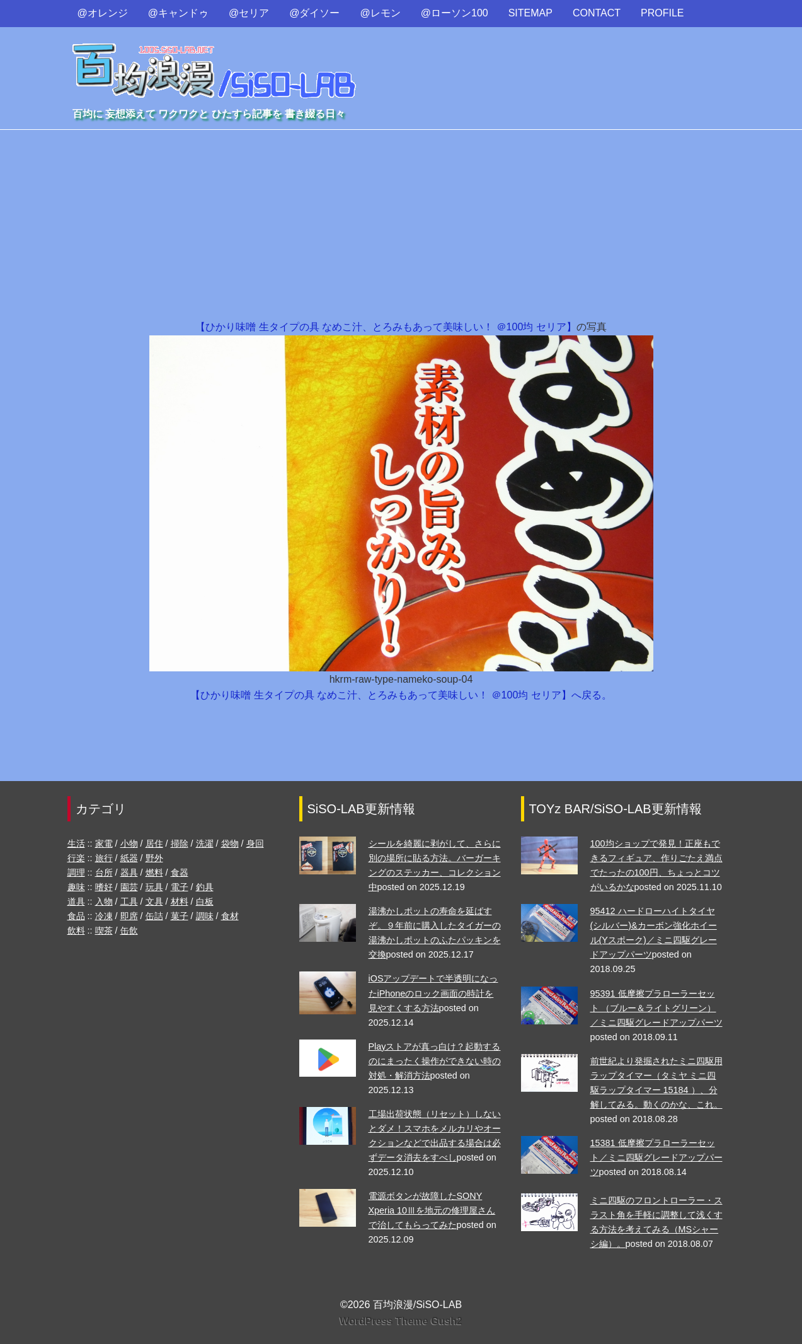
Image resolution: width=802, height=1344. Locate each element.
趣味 (76, 887)
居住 (154, 843)
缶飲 (129, 930)
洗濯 (205, 843)
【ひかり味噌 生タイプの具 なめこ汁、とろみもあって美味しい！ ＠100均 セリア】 (385, 327)
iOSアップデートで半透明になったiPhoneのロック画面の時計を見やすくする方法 (433, 992)
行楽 (76, 858)
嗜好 (104, 887)
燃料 (154, 872)
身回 (255, 843)
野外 (154, 858)
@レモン (380, 13)
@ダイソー (314, 13)
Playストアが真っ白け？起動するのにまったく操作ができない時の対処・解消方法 (435, 1060)
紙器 (129, 858)
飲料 (76, 930)
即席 (129, 916)
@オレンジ (102, 13)
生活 (76, 843)
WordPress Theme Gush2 (401, 1321)
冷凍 (104, 916)
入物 (104, 901)
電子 (179, 887)
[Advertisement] (401, 224)
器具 (129, 872)
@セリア (249, 13)
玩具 (154, 887)
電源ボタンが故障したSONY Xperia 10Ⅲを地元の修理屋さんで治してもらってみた (432, 1210)
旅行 (104, 858)
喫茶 (104, 930)
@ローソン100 (454, 13)
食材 (230, 916)
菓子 (179, 916)
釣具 (205, 887)
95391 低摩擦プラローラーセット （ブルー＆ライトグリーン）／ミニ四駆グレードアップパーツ (656, 1008)
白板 (205, 901)
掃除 (179, 843)
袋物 (230, 843)
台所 (104, 872)
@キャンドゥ (178, 13)
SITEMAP (530, 13)
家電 (104, 843)
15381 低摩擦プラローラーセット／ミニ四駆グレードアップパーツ (656, 1157)
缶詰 (154, 916)
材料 (179, 901)
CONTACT (597, 13)
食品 (76, 916)
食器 (179, 872)
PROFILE (662, 13)
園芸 (129, 887)
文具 (154, 901)
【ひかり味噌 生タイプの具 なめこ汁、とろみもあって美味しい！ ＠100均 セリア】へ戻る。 (400, 695)
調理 (76, 872)
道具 (76, 901)
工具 (129, 901)
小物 (129, 843)
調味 (205, 916)
